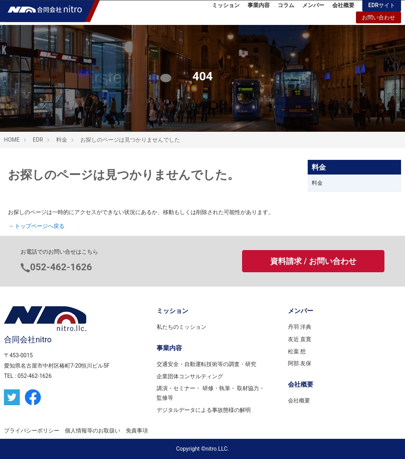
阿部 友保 (299, 363)
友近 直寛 (299, 339)
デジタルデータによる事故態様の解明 (204, 410)
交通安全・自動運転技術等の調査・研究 (206, 364)
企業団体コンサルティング (190, 376)
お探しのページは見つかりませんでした (130, 140)
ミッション (226, 8)
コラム (286, 8)
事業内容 (259, 8)
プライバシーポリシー (31, 430)
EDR (38, 140)
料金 (61, 140)
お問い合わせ (378, 20)
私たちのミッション (181, 327)
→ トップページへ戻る (36, 226)
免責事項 (137, 430)
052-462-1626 (61, 267)
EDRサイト (381, 8)
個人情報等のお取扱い (92, 430)
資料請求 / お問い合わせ (313, 261)
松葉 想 (297, 351)
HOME (12, 140)
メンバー (313, 8)
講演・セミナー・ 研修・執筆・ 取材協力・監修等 (211, 393)
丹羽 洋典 (299, 327)
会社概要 (343, 8)
